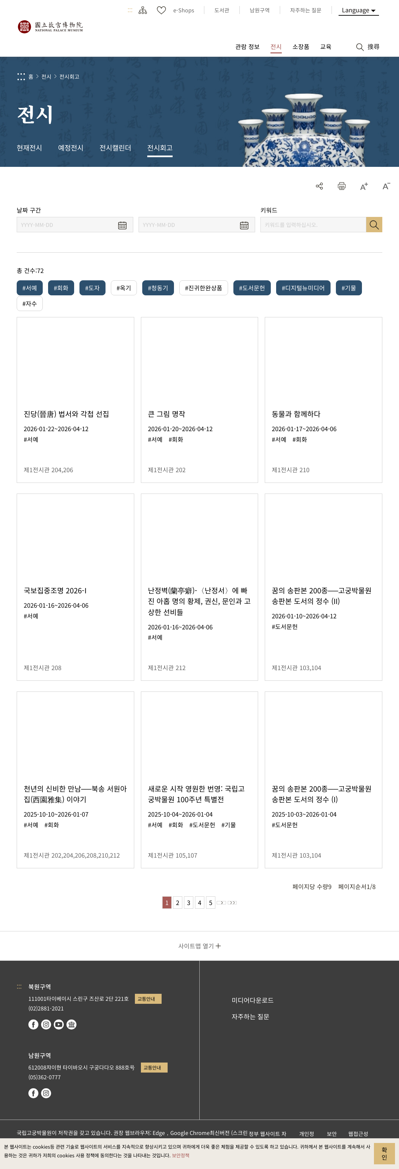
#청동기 (158, 287)
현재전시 (29, 147)
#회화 (61, 287)
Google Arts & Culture (71, 1038)
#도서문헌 (252, 287)
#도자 (92, 287)
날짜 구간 (29, 210)
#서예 (29, 287)
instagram (46, 1038)
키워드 (268, 210)
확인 (384, 1153)
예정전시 (70, 147)
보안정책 (180, 1155)
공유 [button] (319, 186)
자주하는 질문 (250, 1030)
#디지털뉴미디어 (303, 287)
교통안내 (146, 1012)
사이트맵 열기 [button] (196, 959)
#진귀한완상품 (203, 287)
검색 (374, 224)
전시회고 (69, 76)
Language (355, 9)
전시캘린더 (115, 147)
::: (130, 10)
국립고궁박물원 (50, 27)
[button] (342, 186)
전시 (46, 76)
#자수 (29, 308)
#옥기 (124, 287)
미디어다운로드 (253, 1013)
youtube (59, 1038)
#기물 (349, 287)
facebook (33, 1038)
